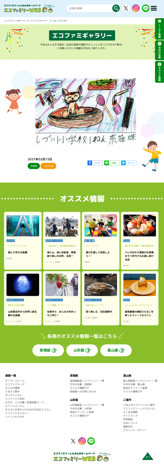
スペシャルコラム (14, 406)
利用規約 (128, 419)
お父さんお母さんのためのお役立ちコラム (28, 409)
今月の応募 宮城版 (81, 384)
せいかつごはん (13, 395)
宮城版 (45, 350)
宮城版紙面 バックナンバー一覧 (87, 380)
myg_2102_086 (60, 20)
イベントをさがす (14, 416)
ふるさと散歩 (12, 391)
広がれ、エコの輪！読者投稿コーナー (25, 402)
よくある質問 (130, 412)
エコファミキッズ (14, 384)
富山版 (112, 350)
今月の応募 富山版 (134, 384)
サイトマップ (130, 415)
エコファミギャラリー (39, 20)
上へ (147, 457)
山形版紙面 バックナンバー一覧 (87, 405)
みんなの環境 (12, 388)
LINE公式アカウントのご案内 (139, 405)
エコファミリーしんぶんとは (138, 408)
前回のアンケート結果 (82, 412)
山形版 (79, 350)
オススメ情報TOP (79, 388)
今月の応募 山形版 (81, 408)
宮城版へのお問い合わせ (83, 391)
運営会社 (128, 426)
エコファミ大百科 (14, 398)
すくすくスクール (14, 380)
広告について (130, 423)
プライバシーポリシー (135, 430)
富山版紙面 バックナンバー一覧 (140, 380)
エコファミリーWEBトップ (15, 20)
